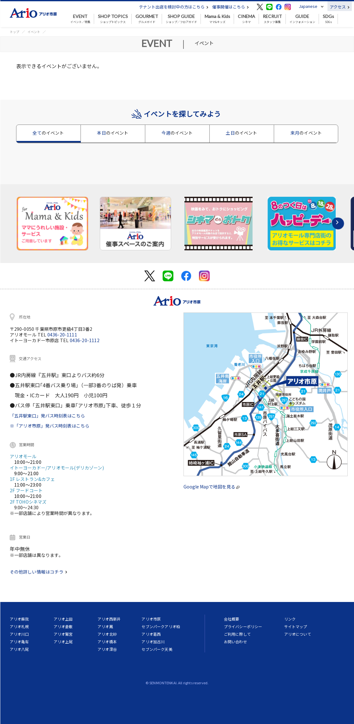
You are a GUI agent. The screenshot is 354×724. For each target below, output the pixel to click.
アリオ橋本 (107, 641)
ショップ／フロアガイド (181, 19)
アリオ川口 (19, 634)
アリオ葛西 (151, 634)
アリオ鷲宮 (63, 634)
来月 (306, 133)
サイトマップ (295, 626)
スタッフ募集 (272, 19)
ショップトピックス (113, 19)
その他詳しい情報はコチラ (38, 572)
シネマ (246, 19)
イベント (33, 31)
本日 (112, 133)
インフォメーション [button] (302, 19)
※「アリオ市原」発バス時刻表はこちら (49, 426)
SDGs (328, 19)
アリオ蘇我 (19, 619)
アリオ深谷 (107, 649)
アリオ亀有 (19, 641)
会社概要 (231, 619)
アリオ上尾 (63, 641)
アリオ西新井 (109, 619)
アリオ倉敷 (63, 626)
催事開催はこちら (230, 7)
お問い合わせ (235, 641)
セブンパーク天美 (156, 649)
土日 (241, 133)
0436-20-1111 (62, 334)
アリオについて (297, 634)
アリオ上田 (63, 619)
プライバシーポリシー (243, 626)
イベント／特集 (80, 19)
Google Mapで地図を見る (211, 486)
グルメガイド (146, 19)
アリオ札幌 (19, 626)
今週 (177, 133)
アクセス (340, 7)
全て (48, 133)
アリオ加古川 (153, 641)
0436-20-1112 (84, 340)
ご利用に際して (237, 634)
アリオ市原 (151, 619)
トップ (14, 31)
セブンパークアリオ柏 (160, 626)
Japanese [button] (308, 6)
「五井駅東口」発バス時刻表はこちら (47, 415)
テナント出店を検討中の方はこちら (173, 7)
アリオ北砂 (107, 634)
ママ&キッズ (217, 19)
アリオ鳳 (105, 626)
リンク (290, 619)
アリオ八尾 (19, 649)
